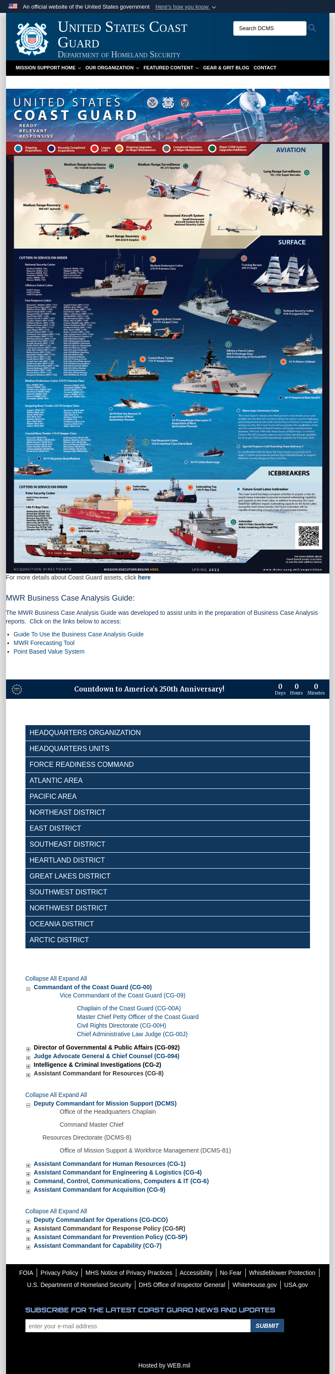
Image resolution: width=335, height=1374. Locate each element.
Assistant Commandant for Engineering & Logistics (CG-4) (118, 1172)
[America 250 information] (16, 689)
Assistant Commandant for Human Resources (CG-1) (109, 1163)
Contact (265, 67)
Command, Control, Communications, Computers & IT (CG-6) (121, 1181)
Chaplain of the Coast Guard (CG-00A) (129, 1008)
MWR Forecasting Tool (44, 642)
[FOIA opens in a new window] (26, 1272)
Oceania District (62, 924)
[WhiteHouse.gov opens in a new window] (254, 1284)
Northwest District (69, 908)
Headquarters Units (70, 748)
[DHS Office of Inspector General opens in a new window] (182, 1284)
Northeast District (68, 812)
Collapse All (41, 978)
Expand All (73, 978)
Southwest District (68, 892)
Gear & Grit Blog (226, 67)
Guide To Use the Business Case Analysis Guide (79, 634)
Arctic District (59, 940)
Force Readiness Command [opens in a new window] (82, 764)
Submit (267, 1325)
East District (55, 828)
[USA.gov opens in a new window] (296, 1284)
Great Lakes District (70, 876)
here (144, 577)
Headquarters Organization (85, 732)
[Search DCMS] (270, 28)
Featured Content (171, 67)
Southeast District (68, 844)
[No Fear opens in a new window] (231, 1272)
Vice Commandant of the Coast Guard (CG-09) (123, 995)
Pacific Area (53, 796)
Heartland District (67, 860)
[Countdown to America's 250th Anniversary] (300, 689)
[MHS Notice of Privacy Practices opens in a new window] (128, 1272)
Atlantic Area (56, 780)
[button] (186, 7)
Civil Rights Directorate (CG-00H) (121, 1025)
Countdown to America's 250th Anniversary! (149, 689)
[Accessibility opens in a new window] (196, 1272)
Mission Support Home (48, 67)
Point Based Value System (49, 651)
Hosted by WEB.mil (164, 1365)
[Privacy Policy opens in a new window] (59, 1272)
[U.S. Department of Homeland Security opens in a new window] (79, 1284)
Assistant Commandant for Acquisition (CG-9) (99, 1189)
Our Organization (112, 67)
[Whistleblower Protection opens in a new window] (282, 1272)
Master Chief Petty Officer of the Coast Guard (138, 1016)
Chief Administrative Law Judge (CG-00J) (132, 1034)
